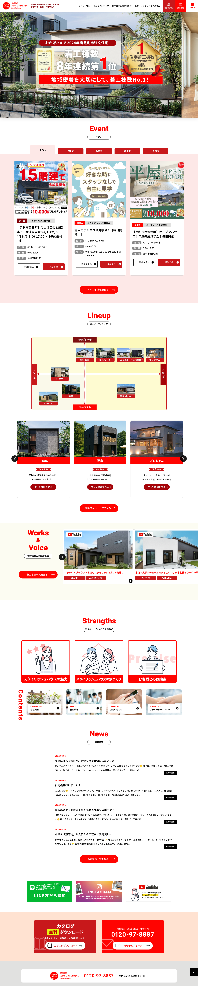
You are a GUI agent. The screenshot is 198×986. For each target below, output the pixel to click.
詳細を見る (29, 266)
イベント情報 (84, 6)
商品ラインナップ (101, 6)
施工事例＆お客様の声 (122, 6)
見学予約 (53, 266)
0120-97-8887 (98, 975)
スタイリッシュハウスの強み (147, 6)
